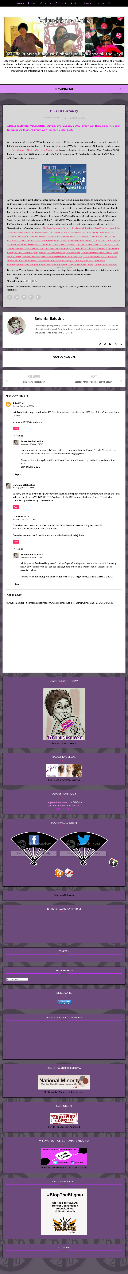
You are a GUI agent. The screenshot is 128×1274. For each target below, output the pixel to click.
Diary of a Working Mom (80, 264)
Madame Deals (45, 260)
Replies (19, 435)
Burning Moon (18, 232)
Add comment (14, 594)
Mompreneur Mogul (26, 264)
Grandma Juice (21, 516)
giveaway (81, 286)
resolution (12, 289)
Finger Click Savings (78, 236)
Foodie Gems (60, 264)
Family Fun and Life (17, 252)
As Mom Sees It (104, 232)
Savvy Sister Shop (89, 232)
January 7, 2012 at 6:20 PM (23, 406)
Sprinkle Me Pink (62, 236)
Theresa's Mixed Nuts (31, 256)
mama (89, 286)
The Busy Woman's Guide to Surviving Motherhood (33, 150)
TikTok (101, 3)
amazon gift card (38, 286)
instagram (19, 3)
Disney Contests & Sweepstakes (67, 232)
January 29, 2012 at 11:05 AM (24, 519)
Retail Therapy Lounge (104, 228)
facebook (61, 3)
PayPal (96, 286)
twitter (74, 3)
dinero (73, 286)
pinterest (46, 3)
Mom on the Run (73, 252)
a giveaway (64, 267)
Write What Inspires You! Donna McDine (61, 256)
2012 (16, 286)
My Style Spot (93, 236)
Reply (16, 428)
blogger (60, 286)
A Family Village (45, 264)
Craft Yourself (82, 244)
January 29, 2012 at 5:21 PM (31, 557)
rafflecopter (105, 286)
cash (67, 286)
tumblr (32, 3)
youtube (89, 3)
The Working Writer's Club (97, 256)
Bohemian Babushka (31, 441)
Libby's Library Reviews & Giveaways (100, 248)
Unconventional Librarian (24, 240)
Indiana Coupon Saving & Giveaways (39, 236)
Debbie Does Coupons (105, 264)
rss (110, 3)
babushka (51, 286)
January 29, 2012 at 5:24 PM (31, 444)
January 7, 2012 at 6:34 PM (23, 488)
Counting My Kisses (27, 248)
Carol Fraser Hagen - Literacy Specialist (73, 260)
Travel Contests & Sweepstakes (39, 232)
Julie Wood (19, 403)
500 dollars (25, 286)
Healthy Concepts (71, 248)
